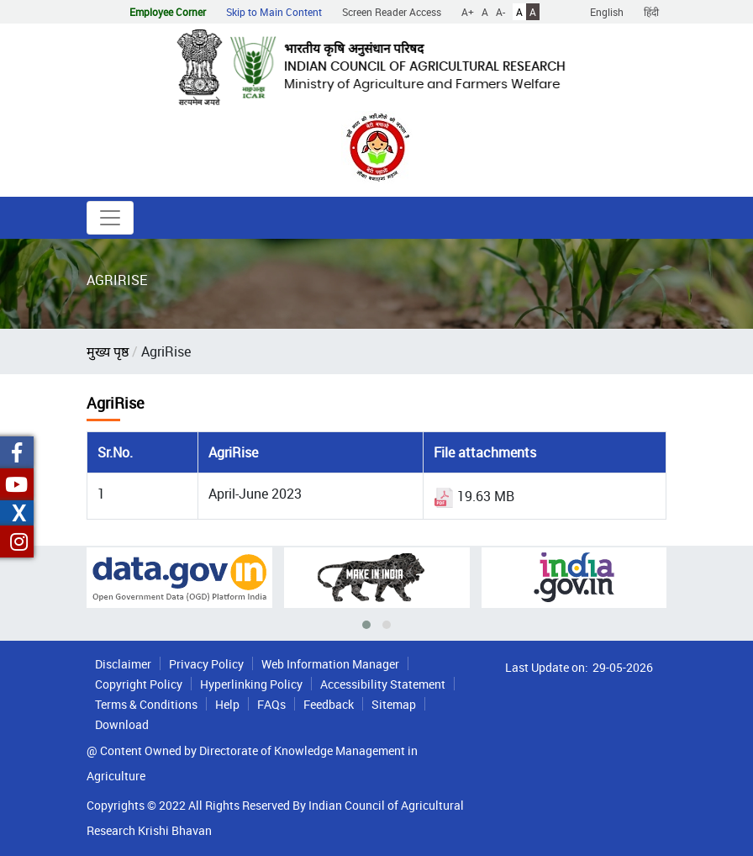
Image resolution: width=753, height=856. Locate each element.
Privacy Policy (206, 664)
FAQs (271, 704)
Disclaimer (123, 664)
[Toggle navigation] (110, 218)
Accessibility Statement (382, 684)
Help (227, 704)
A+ (467, 12)
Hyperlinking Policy (251, 684)
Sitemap (393, 704)
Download (122, 724)
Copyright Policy (138, 684)
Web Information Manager (330, 664)
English (607, 12)
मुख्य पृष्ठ (108, 351)
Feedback (328, 704)
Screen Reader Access (391, 12)
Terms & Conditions (146, 704)
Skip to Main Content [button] (274, 12)
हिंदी (651, 12)
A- (500, 12)
